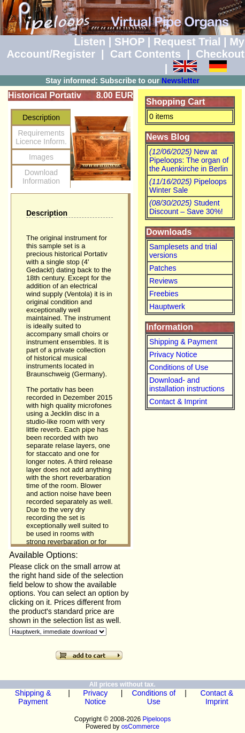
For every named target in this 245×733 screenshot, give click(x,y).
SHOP (129, 42)
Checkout (220, 54)
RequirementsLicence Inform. (41, 137)
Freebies (163, 293)
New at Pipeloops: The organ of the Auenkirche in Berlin (188, 160)
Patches (163, 268)
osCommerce (140, 726)
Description (41, 117)
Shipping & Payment (183, 341)
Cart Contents (145, 54)
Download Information (41, 176)
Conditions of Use (179, 367)
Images (41, 157)
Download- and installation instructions (187, 384)
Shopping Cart (175, 101)
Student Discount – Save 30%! (186, 207)
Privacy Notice (173, 354)
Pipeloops (156, 719)
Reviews (163, 281)
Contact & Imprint (178, 401)
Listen (89, 42)
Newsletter (181, 80)
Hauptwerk (167, 306)
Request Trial (187, 42)
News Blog (168, 136)
